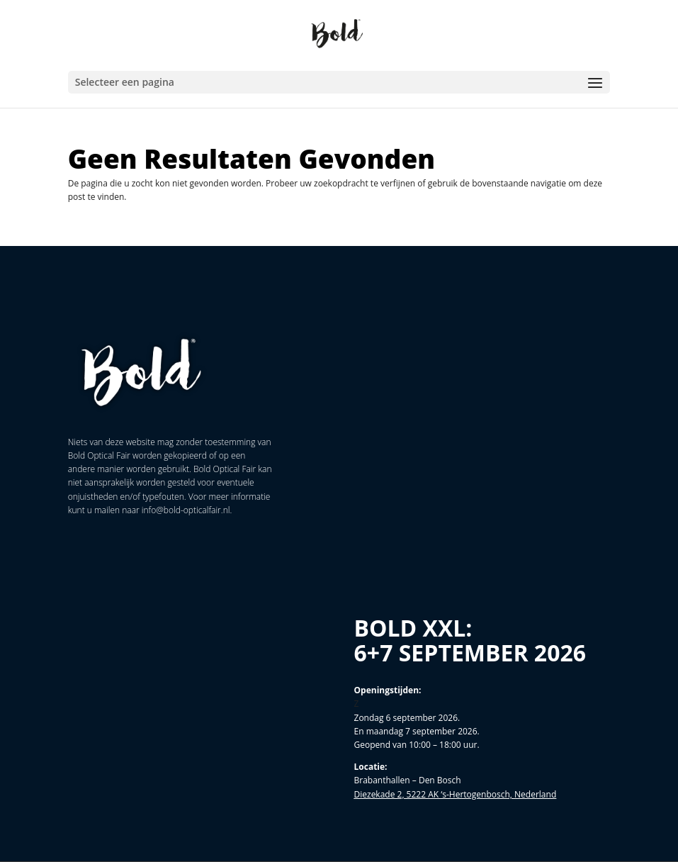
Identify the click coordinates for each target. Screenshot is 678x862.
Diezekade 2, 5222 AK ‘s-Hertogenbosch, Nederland (455, 794)
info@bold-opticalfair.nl (186, 510)
